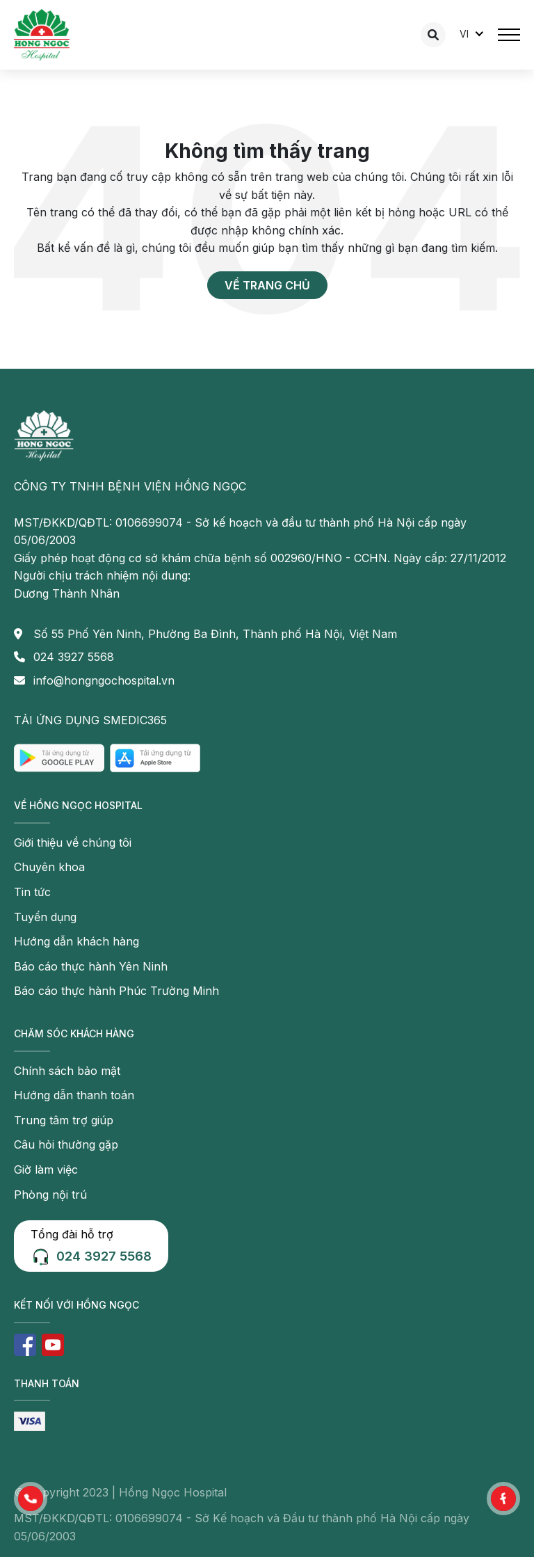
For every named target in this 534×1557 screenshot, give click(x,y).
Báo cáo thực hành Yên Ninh (91, 966)
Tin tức (32, 892)
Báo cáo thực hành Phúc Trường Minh (116, 991)
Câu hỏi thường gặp (66, 1144)
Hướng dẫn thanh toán (74, 1095)
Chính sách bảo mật (67, 1071)
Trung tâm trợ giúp (63, 1120)
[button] (30, 1498)
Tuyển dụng (45, 917)
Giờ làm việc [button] (46, 1169)
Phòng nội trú (50, 1194)
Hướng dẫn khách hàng (76, 941)
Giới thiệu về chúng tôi (72, 842)
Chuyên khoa (49, 867)
